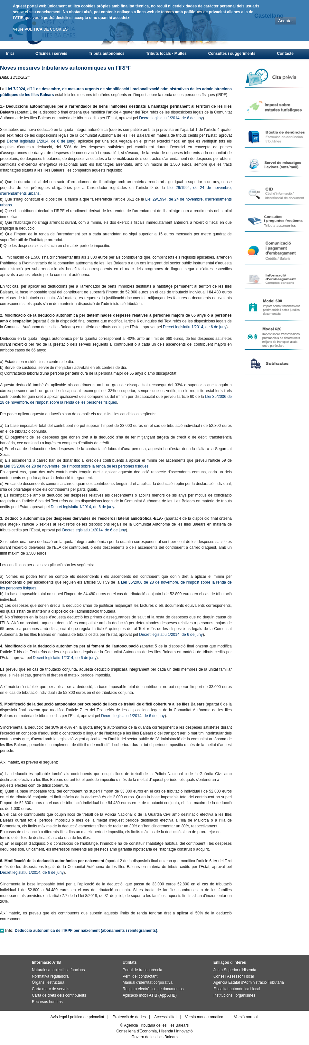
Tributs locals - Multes (166, 53)
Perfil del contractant (140, 976)
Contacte (285, 53)
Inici (10, 53)
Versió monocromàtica (204, 1017)
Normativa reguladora (50, 976)
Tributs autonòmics (107, 53)
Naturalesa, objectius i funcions (58, 970)
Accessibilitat (165, 1017)
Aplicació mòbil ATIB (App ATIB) (150, 995)
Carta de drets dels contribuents (59, 995)
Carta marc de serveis (50, 989)
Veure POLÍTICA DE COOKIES (40, 29)
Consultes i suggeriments (232, 53)
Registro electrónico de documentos (153, 989)
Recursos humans (47, 1002)
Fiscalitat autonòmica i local (236, 989)
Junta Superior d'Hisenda (234, 970)
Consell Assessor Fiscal (233, 976)
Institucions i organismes (234, 995)
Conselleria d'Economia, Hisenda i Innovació (154, 1031)
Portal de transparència (142, 970)
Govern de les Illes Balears (154, 1037)
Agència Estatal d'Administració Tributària (248, 982)
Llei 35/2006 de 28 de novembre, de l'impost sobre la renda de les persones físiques (76, 466)
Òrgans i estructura (48, 982)
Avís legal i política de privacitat (77, 1017)
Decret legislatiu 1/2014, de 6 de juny (170, 118)
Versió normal (246, 1017)
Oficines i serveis (51, 53)
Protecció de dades (129, 1017)
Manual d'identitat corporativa (148, 982)
